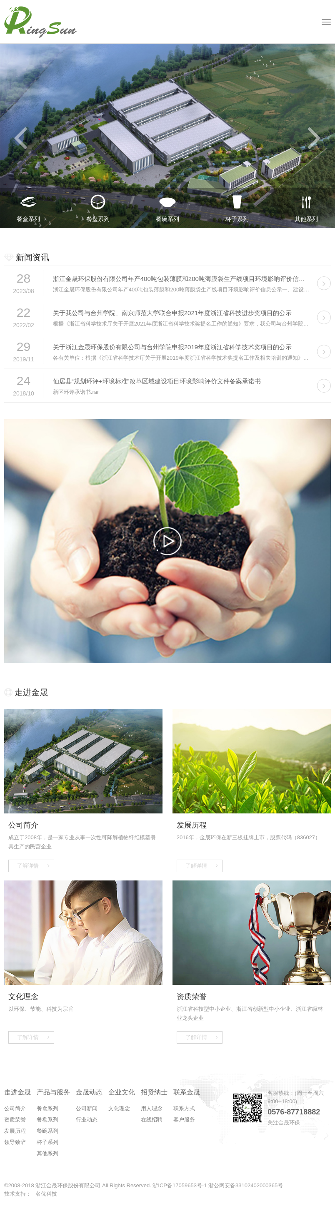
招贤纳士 (154, 1092)
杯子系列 (47, 1142)
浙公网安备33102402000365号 (245, 1185)
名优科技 (46, 1194)
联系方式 (184, 1108)
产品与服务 (53, 1092)
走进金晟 (17, 1092)
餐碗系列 (47, 1131)
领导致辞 (15, 1142)
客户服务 (184, 1119)
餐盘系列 (47, 1119)
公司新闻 (87, 1108)
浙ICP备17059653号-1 (179, 1185)
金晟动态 (89, 1092)
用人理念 (151, 1108)
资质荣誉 (15, 1119)
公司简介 (15, 1108)
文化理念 (119, 1108)
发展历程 (15, 1131)
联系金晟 (186, 1092)
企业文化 (121, 1092)
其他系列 (47, 1153)
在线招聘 (151, 1119)
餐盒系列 (47, 1108)
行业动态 (87, 1119)
